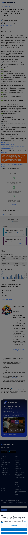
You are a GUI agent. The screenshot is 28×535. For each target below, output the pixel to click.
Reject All (14, 531)
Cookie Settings (14, 527)
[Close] (26, 516)
